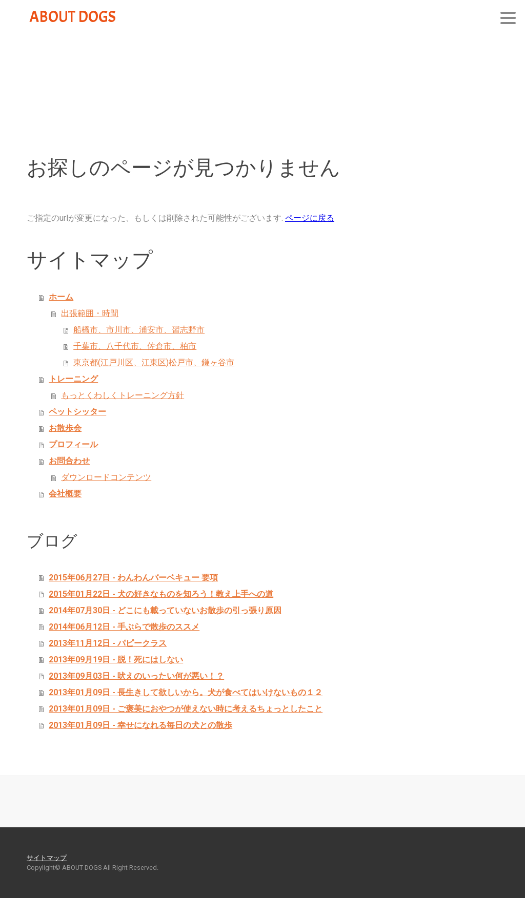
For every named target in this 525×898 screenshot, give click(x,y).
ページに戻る (309, 218)
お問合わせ (69, 461)
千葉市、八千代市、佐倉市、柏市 (134, 346)
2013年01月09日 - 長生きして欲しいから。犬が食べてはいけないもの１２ (185, 692)
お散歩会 (65, 428)
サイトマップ (47, 858)
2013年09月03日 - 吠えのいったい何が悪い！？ (136, 676)
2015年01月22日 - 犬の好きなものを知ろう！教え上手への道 (161, 594)
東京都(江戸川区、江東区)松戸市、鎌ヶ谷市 (153, 362)
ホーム (61, 297)
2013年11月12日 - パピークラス (108, 643)
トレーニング (73, 379)
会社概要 (65, 493)
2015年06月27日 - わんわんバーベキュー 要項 (133, 577)
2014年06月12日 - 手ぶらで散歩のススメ (124, 627)
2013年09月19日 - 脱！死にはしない (116, 659)
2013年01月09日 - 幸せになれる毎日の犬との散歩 (140, 725)
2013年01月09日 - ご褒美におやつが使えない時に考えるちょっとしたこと (185, 709)
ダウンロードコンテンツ (106, 477)
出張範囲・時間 (89, 313)
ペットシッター (77, 411)
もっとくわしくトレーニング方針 (122, 395)
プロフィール (73, 444)
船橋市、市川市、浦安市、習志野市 (139, 330)
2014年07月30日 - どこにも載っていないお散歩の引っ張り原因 (165, 610)
